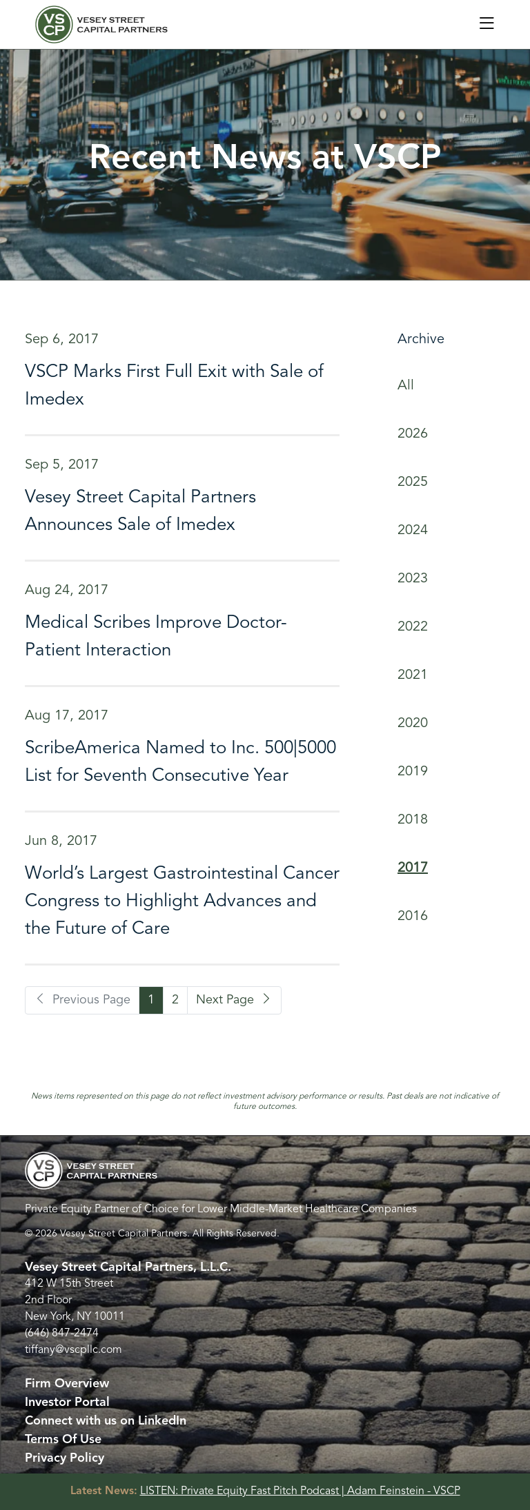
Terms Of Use (63, 1440)
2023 (413, 579)
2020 (413, 724)
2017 (413, 868)
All (406, 386)
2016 (413, 917)
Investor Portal (67, 1402)
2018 (413, 820)
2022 (413, 627)
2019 (413, 772)
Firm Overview (67, 1384)
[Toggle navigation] (486, 24)
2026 (413, 434)
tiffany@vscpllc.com (73, 1350)
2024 (413, 531)
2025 (413, 482)
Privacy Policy (64, 1458)
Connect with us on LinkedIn (105, 1421)
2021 (413, 675)
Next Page (234, 1000)
